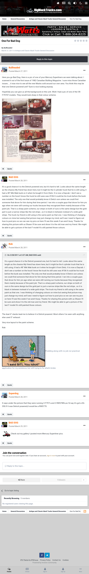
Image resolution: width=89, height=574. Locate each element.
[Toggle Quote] (6, 255)
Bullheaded (8, 48)
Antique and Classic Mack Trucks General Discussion (34, 51)
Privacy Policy (45, 560)
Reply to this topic (44, 59)
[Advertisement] (44, 534)
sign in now (51, 456)
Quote (9, 169)
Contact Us (56, 560)
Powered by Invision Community (44, 563)
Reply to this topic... (14, 466)
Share (21, 480)
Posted (18, 71)
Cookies (66, 560)
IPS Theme (24, 560)
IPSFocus (34, 560)
